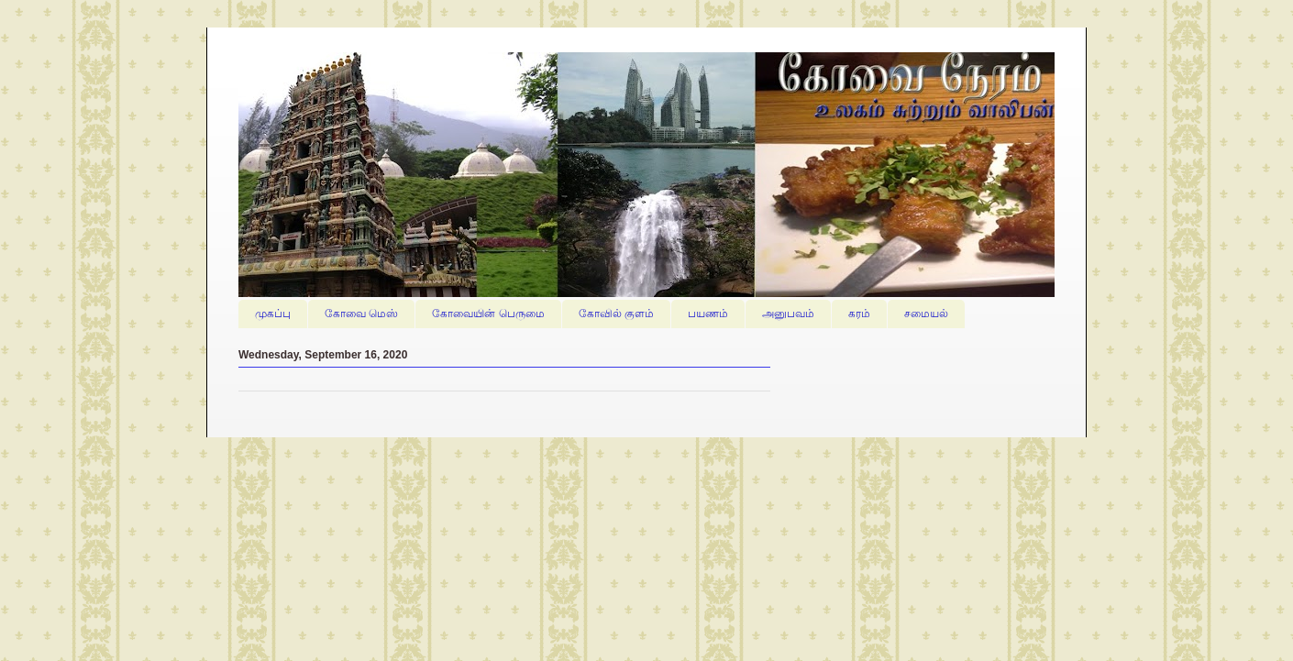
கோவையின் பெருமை (488, 313)
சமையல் (926, 313)
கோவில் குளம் (616, 313)
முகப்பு (273, 313)
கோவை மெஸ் (361, 313)
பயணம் (708, 313)
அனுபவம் (788, 313)
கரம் (859, 313)
